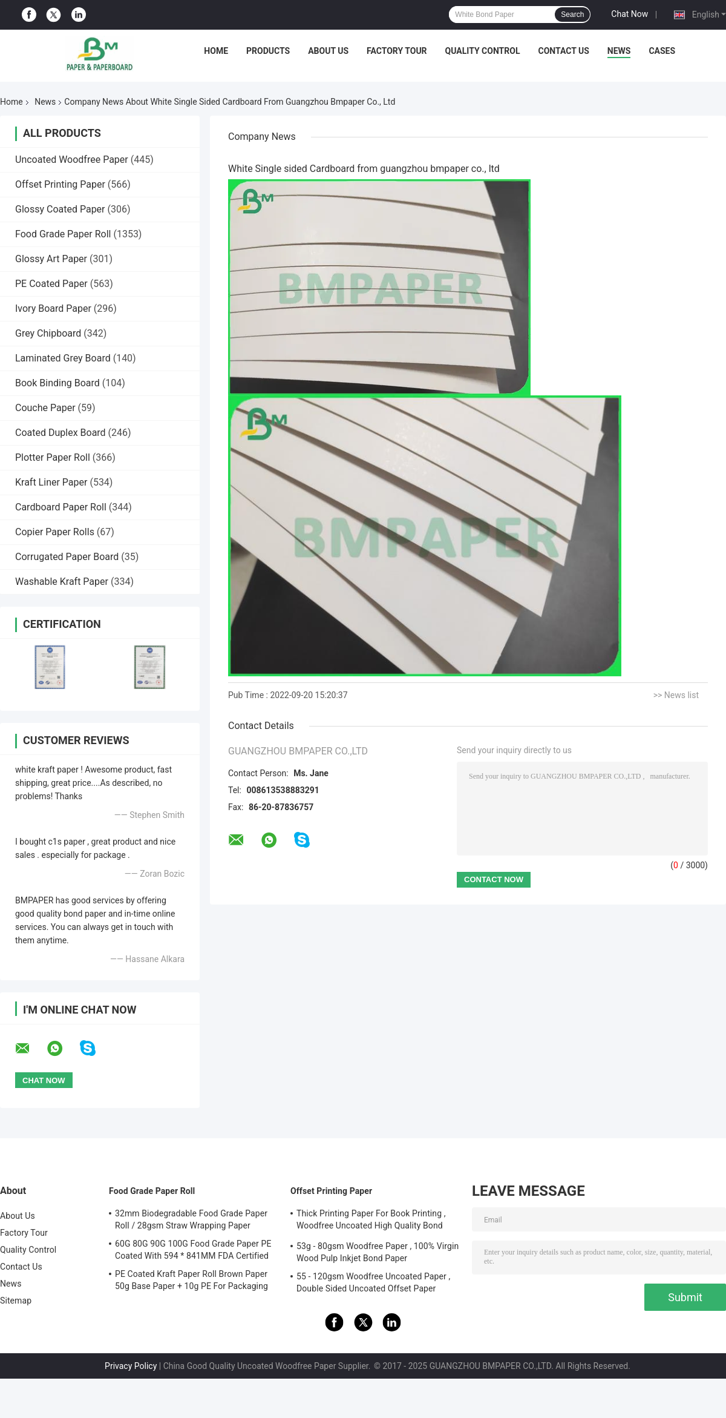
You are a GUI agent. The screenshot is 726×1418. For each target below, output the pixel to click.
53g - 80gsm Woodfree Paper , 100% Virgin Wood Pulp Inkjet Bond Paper (377, 1252)
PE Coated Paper (51, 283)
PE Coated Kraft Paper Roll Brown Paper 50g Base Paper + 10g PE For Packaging (191, 1280)
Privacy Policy (131, 1366)
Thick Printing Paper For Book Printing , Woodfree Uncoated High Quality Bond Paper (371, 1221)
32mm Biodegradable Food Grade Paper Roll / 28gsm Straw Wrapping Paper (191, 1219)
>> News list (676, 695)
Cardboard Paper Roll (60, 507)
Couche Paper (45, 408)
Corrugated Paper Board (67, 556)
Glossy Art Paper (51, 259)
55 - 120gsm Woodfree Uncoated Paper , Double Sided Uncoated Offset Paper (373, 1282)
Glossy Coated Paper (60, 209)
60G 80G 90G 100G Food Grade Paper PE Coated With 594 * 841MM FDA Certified (193, 1250)
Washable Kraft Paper (61, 581)
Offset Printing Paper (60, 184)
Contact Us (563, 51)
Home (216, 51)
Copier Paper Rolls (54, 532)
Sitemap (15, 1300)
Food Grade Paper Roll (63, 234)
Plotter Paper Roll (52, 457)
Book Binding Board (57, 383)
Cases (662, 51)
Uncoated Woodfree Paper (71, 159)
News (619, 51)
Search (572, 14)
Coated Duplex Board (60, 432)
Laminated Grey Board (63, 358)
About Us (328, 51)
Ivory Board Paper (53, 308)
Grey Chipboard (48, 333)
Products (268, 51)
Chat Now (629, 14)
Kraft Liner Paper (51, 482)
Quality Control (482, 51)
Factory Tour (397, 51)
